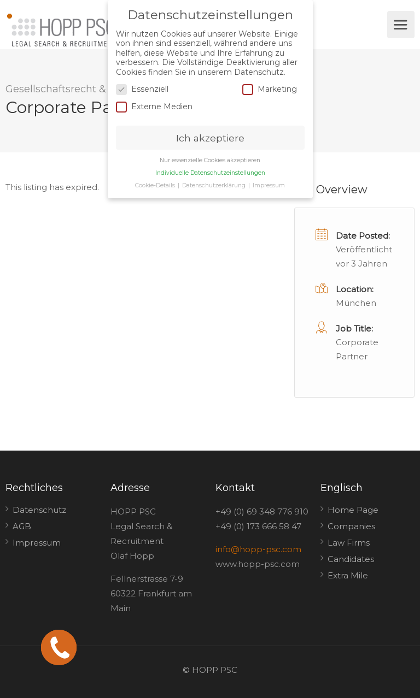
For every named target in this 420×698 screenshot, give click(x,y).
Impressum (37, 542)
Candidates (351, 559)
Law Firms (349, 542)
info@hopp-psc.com (258, 549)
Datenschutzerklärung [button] (214, 185)
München (356, 303)
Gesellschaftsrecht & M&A (68, 89)
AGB (22, 526)
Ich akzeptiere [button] (210, 137)
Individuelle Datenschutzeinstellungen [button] (210, 172)
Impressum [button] (269, 185)
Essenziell (142, 89)
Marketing (269, 89)
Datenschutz (39, 510)
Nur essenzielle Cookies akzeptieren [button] (210, 160)
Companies (351, 526)
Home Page (353, 510)
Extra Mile (348, 575)
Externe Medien (154, 106)
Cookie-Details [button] (156, 185)
